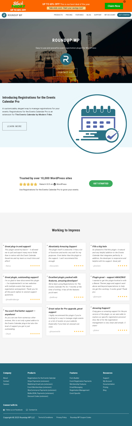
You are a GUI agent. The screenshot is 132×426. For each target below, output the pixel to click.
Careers (6, 384)
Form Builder (74, 378)
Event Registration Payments (81, 381)
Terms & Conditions (45, 417)
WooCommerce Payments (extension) (42, 390)
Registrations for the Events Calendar (42, 378)
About (5, 378)
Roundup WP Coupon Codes (80, 417)
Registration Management (79, 390)
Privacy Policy (61, 417)
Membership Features (78, 384)
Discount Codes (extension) (38, 396)
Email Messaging (76, 387)
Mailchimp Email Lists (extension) (40, 384)
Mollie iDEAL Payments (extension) (41, 393)
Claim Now (114, 6)
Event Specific (75, 393)
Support (106, 378)
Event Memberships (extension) (39, 387)
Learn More (14, 126)
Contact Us (65, 72)
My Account (107, 381)
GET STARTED (100, 183)
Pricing (105, 387)
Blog (104, 390)
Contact (6, 381)
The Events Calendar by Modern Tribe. (34, 114)
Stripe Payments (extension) (38, 381)
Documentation (109, 384)
